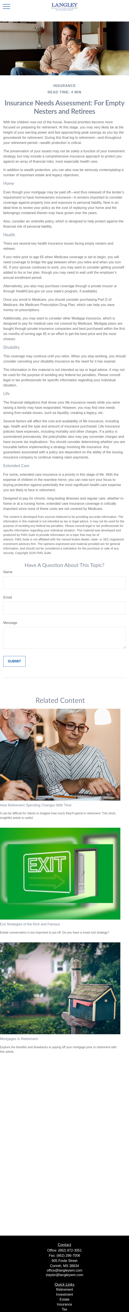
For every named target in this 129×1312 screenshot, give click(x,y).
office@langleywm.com (64, 1270)
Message (10, 623)
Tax (64, 1309)
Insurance (64, 1304)
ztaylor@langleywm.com (64, 1275)
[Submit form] (14, 661)
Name (8, 572)
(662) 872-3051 (70, 1250)
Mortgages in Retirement (19, 1039)
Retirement (64, 1289)
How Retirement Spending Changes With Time (36, 805)
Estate (64, 1299)
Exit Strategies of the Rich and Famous (30, 924)
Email (7, 597)
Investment (64, 1294)
